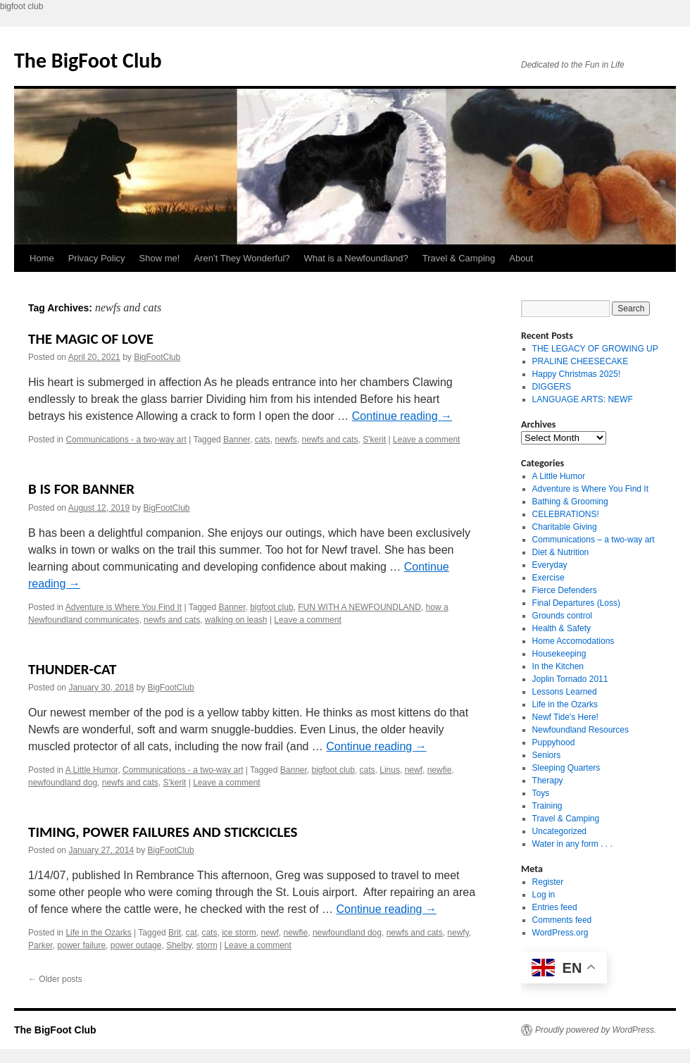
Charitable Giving (564, 527)
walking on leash (236, 620)
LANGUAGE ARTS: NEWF (582, 399)
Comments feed (562, 920)
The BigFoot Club (88, 60)
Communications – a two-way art (593, 540)
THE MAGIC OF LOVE (90, 339)
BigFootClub (157, 357)
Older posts (55, 979)
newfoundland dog (62, 783)
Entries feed (554, 907)
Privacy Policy (96, 258)
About (521, 258)
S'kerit (374, 440)
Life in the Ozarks (98, 933)
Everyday (549, 565)
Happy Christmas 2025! (576, 374)
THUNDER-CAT (72, 669)
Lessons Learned (564, 692)
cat (191, 933)
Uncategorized (559, 831)
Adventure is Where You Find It (123, 607)
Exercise (548, 578)
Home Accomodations (573, 641)
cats (262, 440)
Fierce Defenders (564, 590)
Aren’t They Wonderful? (241, 258)
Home (42, 258)
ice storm (239, 933)
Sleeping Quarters (566, 768)
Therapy (547, 780)
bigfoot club (271, 607)
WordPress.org (560, 933)
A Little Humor (91, 770)
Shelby (179, 945)
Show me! (159, 258)
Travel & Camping (459, 258)
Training (547, 806)
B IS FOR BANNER (81, 489)
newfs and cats (330, 440)
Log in (544, 895)
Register (548, 882)
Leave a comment (426, 440)
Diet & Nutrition (560, 552)
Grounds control (562, 616)
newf (413, 770)
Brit (174, 933)
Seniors (546, 755)
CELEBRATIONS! (565, 514)
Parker (40, 945)
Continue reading (402, 416)
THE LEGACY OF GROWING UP (595, 349)
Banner (236, 440)
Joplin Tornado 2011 (570, 679)
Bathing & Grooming (570, 501)
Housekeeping (559, 654)
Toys (541, 793)
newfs (286, 440)
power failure (81, 945)
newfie (439, 770)
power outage (136, 945)
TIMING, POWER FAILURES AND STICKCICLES (162, 832)
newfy (457, 933)
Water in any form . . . (572, 844)
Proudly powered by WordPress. (595, 1030)
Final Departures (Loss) (576, 603)
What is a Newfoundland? (356, 258)
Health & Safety (561, 628)
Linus (390, 770)
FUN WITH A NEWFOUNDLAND (359, 607)
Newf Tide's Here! (565, 717)
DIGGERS (551, 387)
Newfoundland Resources (580, 730)
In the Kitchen (558, 666)
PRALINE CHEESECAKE (580, 361)
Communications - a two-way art (125, 440)
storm (207, 945)
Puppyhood (553, 742)
